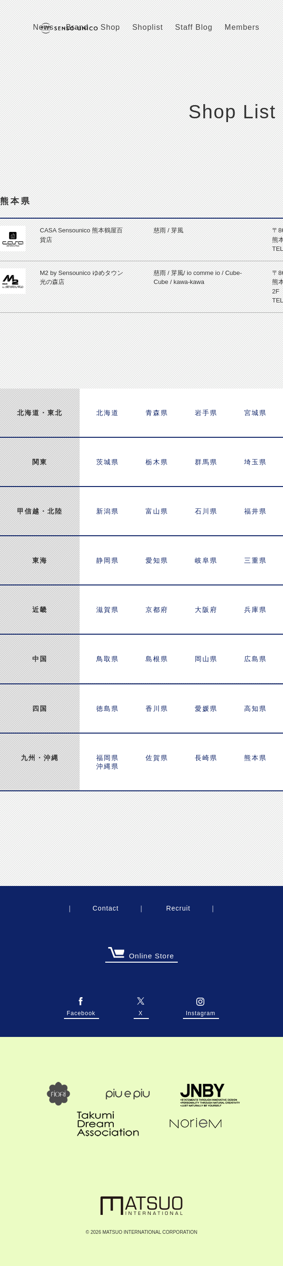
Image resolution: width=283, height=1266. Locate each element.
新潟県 (107, 511)
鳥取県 (107, 659)
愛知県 (157, 560)
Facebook (81, 1011)
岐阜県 (206, 560)
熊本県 (255, 757)
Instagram (200, 1011)
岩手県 (206, 412)
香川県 (157, 708)
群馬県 (206, 462)
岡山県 (206, 659)
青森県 (157, 412)
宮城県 (255, 412)
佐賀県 (157, 757)
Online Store (141, 956)
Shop (110, 27)
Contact (105, 908)
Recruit (178, 908)
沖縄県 (107, 766)
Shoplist (147, 27)
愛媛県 (206, 708)
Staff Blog (193, 27)
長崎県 (206, 757)
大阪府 (206, 609)
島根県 (157, 659)
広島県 (255, 659)
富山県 (157, 511)
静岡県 (107, 560)
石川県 (206, 511)
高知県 (255, 708)
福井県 (255, 511)
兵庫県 (255, 609)
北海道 (107, 412)
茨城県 (107, 462)
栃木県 (157, 462)
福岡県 (107, 757)
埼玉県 (255, 462)
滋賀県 (107, 609)
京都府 (157, 609)
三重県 (255, 560)
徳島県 (107, 708)
